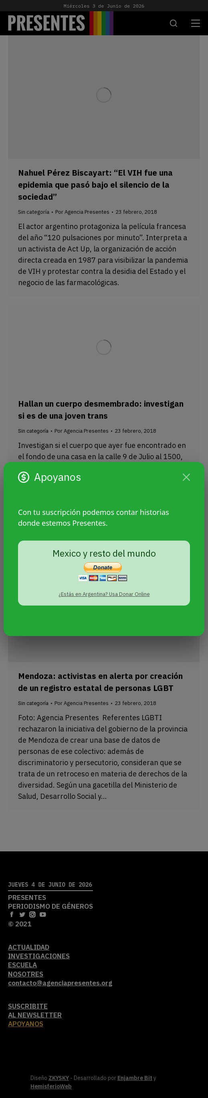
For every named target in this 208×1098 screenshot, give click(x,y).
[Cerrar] (186, 477)
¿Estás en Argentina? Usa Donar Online (104, 594)
